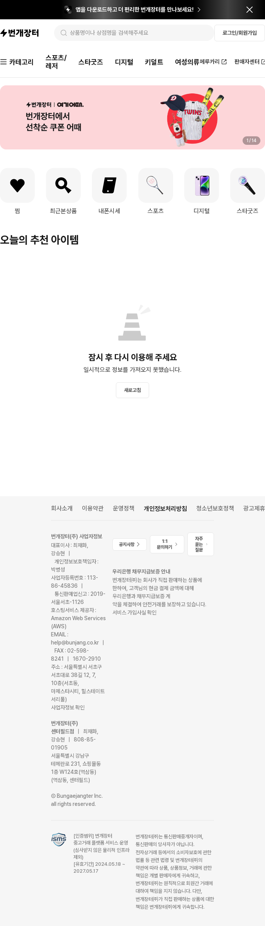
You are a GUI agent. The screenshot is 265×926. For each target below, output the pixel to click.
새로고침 (132, 390)
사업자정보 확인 (68, 707)
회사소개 (62, 508)
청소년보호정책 (215, 508)
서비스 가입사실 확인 (134, 612)
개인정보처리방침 (165, 508)
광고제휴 (254, 508)
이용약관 (93, 508)
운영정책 (123, 508)
